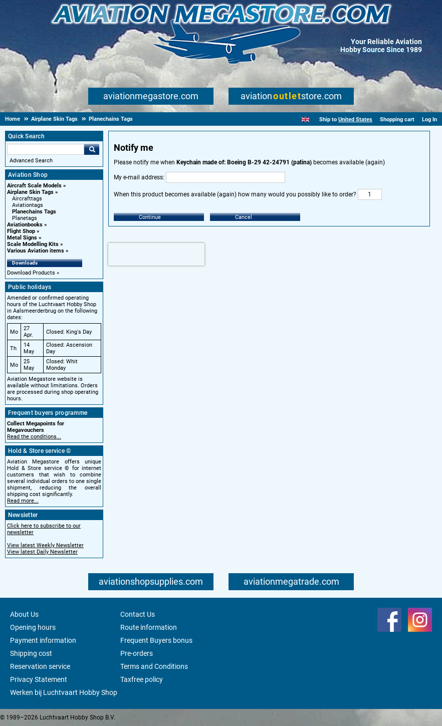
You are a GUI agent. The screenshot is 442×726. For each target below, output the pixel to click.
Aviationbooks (25, 224)
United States (355, 119)
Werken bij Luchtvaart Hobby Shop (63, 692)
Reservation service (40, 666)
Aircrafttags (27, 198)
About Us (24, 614)
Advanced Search (31, 160)
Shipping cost (31, 653)
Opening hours (33, 627)
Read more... (23, 501)
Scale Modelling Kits (33, 244)
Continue (150, 217)
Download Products (31, 273)
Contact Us (137, 614)
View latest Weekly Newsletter (45, 545)
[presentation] (156, 254)
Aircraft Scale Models (34, 185)
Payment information (43, 640)
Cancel (243, 217)
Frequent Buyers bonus (156, 640)
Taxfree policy (141, 679)
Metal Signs (22, 237)
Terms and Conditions (154, 666)
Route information (148, 627)
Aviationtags (27, 205)
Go (91, 149)
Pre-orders (136, 653)
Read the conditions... (34, 436)
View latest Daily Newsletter (42, 552)
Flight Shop (21, 231)
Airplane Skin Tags (30, 192)
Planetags (24, 218)
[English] (305, 119)
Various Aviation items (35, 251)
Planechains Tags (34, 211)
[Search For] (45, 149)
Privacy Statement (38, 679)
